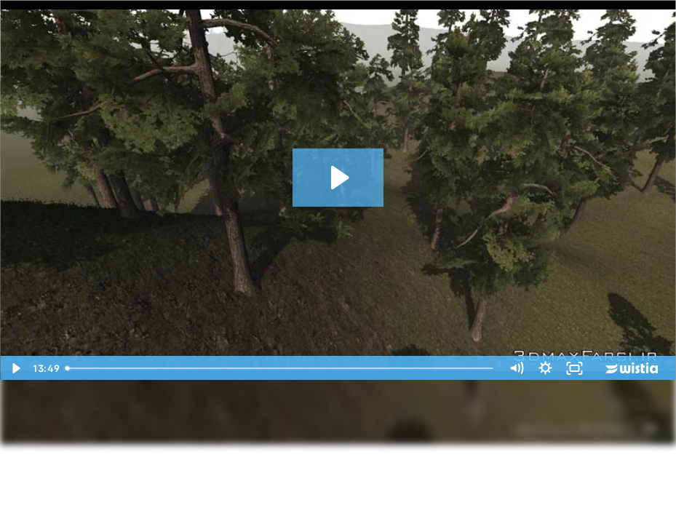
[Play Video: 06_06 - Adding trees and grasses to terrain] (338, 177)
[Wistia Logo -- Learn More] (632, 368)
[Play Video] (14, 368)
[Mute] (515, 368)
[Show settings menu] (545, 368)
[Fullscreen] (574, 368)
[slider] (281, 368)
